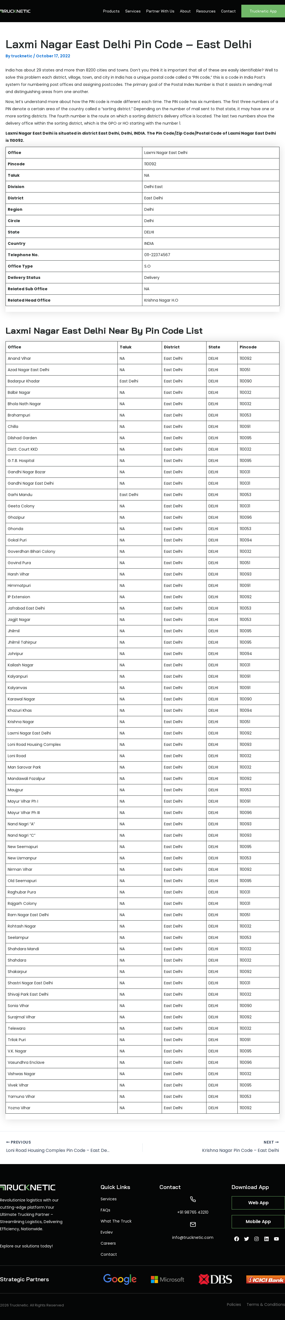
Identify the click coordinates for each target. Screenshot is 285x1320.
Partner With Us (160, 11)
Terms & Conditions (266, 1304)
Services (133, 11)
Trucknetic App (263, 11)
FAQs (105, 1210)
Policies (234, 1304)
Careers (108, 1243)
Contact (228, 11)
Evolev (107, 1232)
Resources (206, 11)
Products (111, 11)
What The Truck (116, 1221)
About (185, 11)
